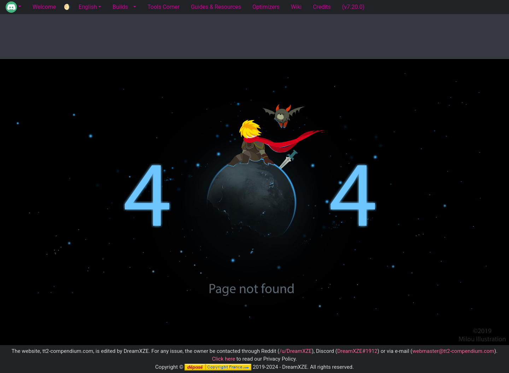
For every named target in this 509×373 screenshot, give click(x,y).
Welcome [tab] (44, 7)
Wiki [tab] (296, 7)
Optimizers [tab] (266, 7)
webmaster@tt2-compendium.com (453, 351)
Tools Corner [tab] (163, 7)
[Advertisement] (254, 35)
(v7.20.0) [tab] (353, 7)
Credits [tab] (322, 7)
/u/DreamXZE (295, 351)
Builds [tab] (120, 7)
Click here (223, 359)
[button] (13, 7)
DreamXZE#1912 (357, 351)
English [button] (87, 7)
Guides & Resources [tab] (216, 7)
